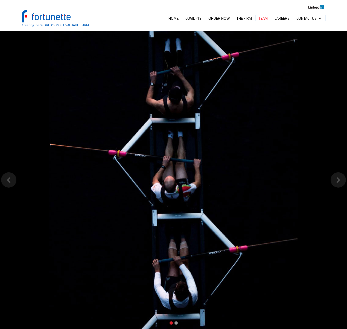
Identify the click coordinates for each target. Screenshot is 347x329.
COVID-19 (193, 18)
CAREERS (282, 18)
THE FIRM (244, 18)
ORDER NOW (219, 18)
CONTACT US (306, 18)
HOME (173, 18)
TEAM (263, 18)
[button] (8, 180)
